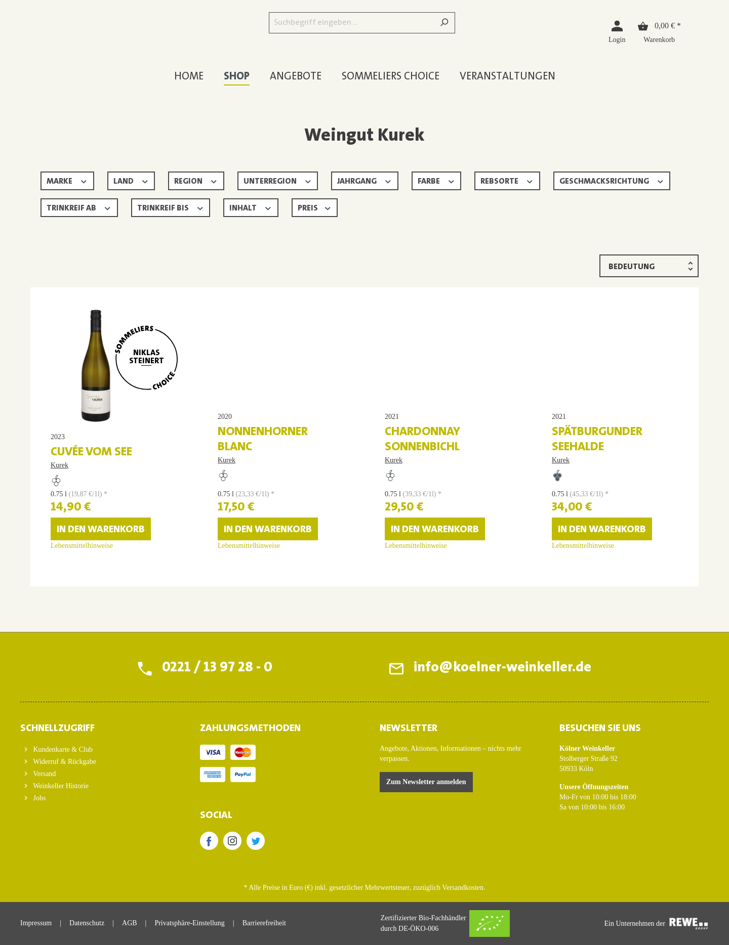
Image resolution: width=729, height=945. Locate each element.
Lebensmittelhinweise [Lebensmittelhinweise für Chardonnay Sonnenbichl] (416, 561)
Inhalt (250, 207)
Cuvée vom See (91, 452)
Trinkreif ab (79, 207)
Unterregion (278, 180)
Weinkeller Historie (60, 786)
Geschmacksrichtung (612, 180)
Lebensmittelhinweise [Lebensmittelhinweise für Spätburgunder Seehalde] (583, 561)
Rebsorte (507, 180)
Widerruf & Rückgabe (63, 761)
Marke (67, 180)
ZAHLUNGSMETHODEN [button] (250, 728)
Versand (43, 774)
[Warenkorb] (659, 31)
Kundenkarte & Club (62, 749)
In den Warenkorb (101, 545)
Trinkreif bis (171, 207)
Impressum (36, 923)
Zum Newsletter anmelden (426, 782)
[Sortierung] (649, 265)
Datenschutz (86, 923)
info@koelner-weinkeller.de (502, 668)
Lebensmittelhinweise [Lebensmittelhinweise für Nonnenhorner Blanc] (249, 561)
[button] (95, 725)
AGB (129, 923)
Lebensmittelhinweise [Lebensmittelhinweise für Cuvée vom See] (82, 561)
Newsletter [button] (408, 728)
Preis (315, 207)
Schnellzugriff (57, 728)
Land (131, 180)
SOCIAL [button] (216, 815)
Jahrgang (364, 180)
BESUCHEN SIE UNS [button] (600, 728)
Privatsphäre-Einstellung (189, 923)
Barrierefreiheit (264, 923)
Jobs (38, 798)
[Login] (616, 31)
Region (196, 180)
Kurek (59, 465)
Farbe (437, 180)
